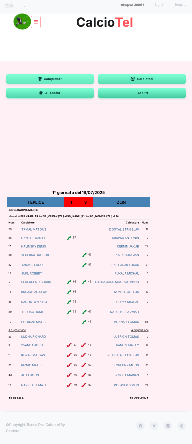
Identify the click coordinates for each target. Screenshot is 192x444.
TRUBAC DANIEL (33, 312)
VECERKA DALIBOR (35, 255)
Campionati (50, 79)
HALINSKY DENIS (33, 246)
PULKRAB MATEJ (33, 322)
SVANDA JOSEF (32, 345)
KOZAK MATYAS (33, 355)
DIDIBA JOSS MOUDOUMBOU (117, 282)
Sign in (159, 4)
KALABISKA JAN (127, 255)
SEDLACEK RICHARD (36, 282)
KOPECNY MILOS (126, 365)
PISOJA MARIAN (127, 375)
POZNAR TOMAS (126, 322)
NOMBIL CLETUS (126, 292)
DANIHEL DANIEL (33, 238)
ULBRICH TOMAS (126, 336)
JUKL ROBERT (31, 273)
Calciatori (141, 79)
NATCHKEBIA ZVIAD (124, 312)
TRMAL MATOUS (33, 229)
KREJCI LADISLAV (34, 292)
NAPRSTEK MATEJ (34, 385)
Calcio (104, 20)
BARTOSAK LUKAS (125, 265)
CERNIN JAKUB (128, 246)
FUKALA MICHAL (127, 273)
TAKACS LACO (32, 265)
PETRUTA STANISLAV (123, 355)
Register (181, 4)
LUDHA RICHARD (33, 336)
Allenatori (50, 93)
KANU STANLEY (127, 345)
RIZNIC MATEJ (31, 365)
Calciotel (13, 431)
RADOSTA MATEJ (34, 302)
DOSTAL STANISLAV (124, 229)
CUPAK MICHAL (127, 302)
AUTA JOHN (30, 375)
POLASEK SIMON (126, 385)
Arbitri (143, 93)
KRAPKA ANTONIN (125, 238)
